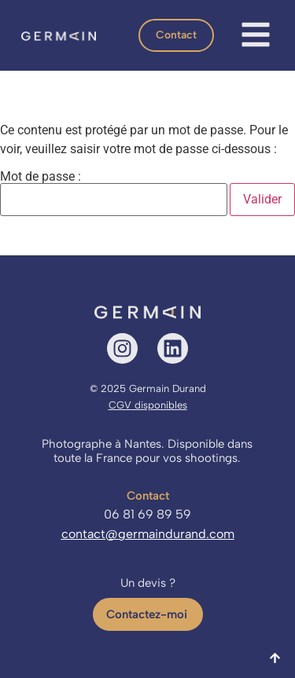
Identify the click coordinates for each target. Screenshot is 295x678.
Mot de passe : (113, 193)
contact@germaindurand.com (147, 533)
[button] (176, 35)
